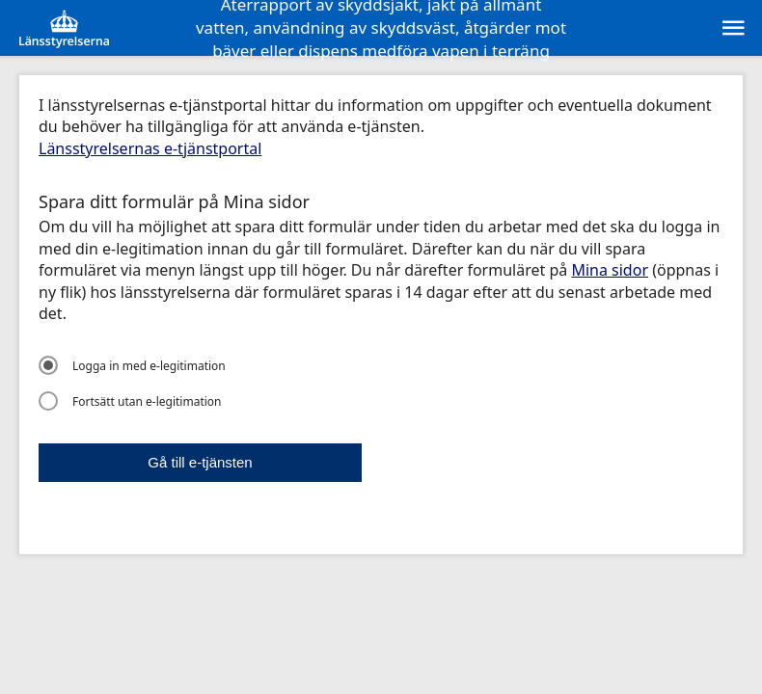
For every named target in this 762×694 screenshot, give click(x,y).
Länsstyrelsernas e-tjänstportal (150, 148)
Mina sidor (609, 269)
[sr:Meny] (732, 28)
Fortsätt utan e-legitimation (130, 401)
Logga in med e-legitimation (132, 365)
